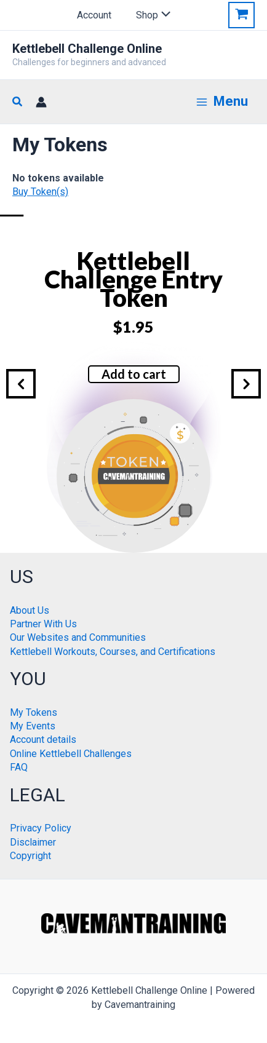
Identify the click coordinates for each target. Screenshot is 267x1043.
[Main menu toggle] (222, 101)
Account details (43, 739)
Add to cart (134, 374)
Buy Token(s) (40, 191)
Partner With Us (43, 624)
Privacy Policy (40, 828)
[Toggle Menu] (162, 15)
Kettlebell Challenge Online (87, 48)
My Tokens (33, 712)
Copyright (30, 856)
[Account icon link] (41, 102)
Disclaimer (33, 842)
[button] (17, 101)
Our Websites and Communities (78, 637)
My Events (32, 726)
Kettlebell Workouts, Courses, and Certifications (112, 651)
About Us (29, 610)
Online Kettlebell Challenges (71, 753)
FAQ (19, 767)
